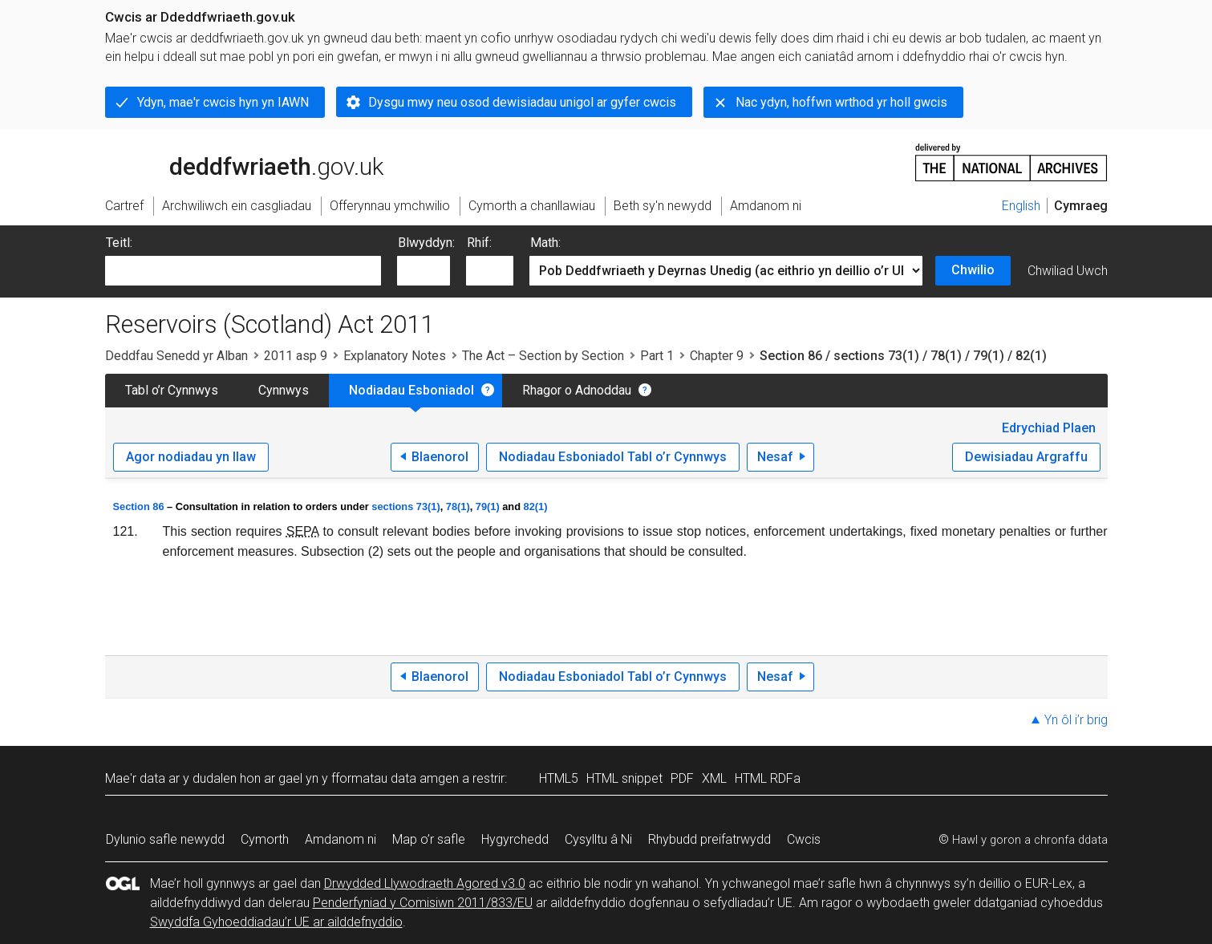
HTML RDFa (768, 778)
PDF (682, 778)
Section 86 (138, 506)
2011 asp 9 (295, 355)
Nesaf (775, 456)
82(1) (536, 506)
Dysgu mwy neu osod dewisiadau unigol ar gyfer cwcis (522, 102)
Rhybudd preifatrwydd (709, 839)
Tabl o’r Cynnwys (171, 390)
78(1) (458, 506)
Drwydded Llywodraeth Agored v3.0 (424, 883)
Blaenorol (439, 456)
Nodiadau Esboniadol (411, 390)
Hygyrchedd (515, 839)
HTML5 (558, 778)
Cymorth (265, 839)
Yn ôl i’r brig (1076, 719)
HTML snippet (624, 778)
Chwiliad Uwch (1068, 270)
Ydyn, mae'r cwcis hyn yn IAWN (223, 102)
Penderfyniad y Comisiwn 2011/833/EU (423, 902)
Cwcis (804, 839)
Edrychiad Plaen (1049, 428)
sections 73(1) (405, 506)
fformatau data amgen (395, 778)
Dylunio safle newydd (165, 839)
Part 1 (657, 355)
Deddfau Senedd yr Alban (176, 355)
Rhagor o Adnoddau (576, 390)
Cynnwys (283, 390)
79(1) (488, 506)
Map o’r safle (428, 839)
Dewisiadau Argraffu (1026, 456)
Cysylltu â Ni (598, 839)
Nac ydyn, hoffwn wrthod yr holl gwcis (841, 102)
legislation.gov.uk (232, 161)
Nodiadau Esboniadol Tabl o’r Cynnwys (613, 456)
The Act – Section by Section (543, 355)
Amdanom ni (340, 839)
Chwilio (973, 270)
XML (714, 778)
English (1021, 205)
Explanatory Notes (394, 355)
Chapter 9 (717, 355)
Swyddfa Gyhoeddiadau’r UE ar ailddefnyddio (276, 922)
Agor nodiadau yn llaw (191, 456)
